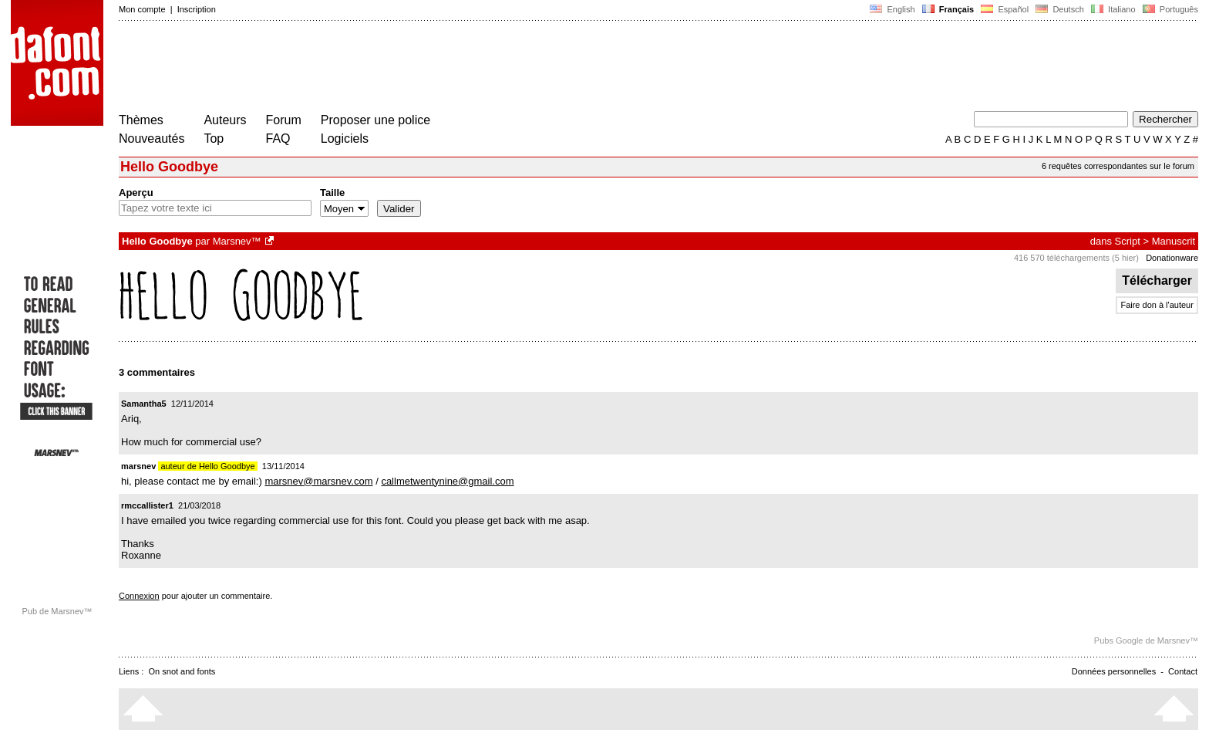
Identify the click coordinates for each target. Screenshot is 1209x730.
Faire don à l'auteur (1156, 304)
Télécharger (1157, 280)
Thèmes (141, 120)
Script (1127, 241)
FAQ (278, 138)
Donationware (1172, 257)
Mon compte (142, 9)
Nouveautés (151, 138)
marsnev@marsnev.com (318, 481)
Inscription (196, 9)
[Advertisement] (399, 68)
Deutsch (1059, 9)
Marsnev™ (237, 241)
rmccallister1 (147, 505)
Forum (283, 120)
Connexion (139, 595)
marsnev (138, 466)
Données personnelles (1114, 671)
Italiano (1113, 9)
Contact (1182, 671)
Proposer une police (375, 120)
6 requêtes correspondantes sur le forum (1118, 166)
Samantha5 (144, 403)
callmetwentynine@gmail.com (447, 481)
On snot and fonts (182, 671)
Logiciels (345, 138)
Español (1004, 9)
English (892, 9)
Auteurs (225, 120)
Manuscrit (1173, 241)
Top (214, 138)
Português (1169, 9)
